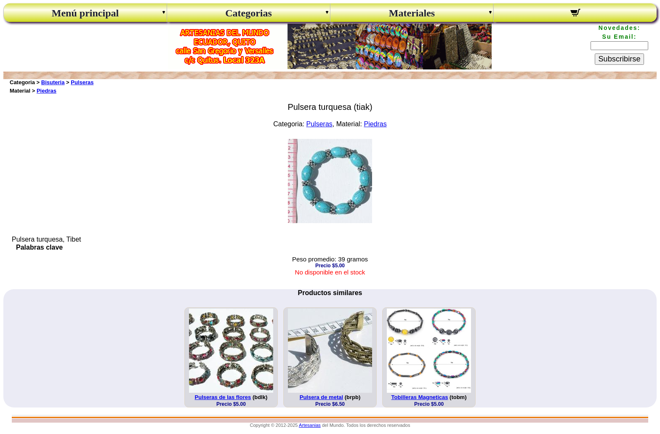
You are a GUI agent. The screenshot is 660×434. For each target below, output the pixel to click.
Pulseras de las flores (223, 397)
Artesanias (310, 425)
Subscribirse (619, 59)
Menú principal (85, 13)
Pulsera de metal (321, 397)
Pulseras (82, 82)
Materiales (412, 13)
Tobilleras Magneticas (419, 397)
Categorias (248, 13)
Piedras (46, 91)
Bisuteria (53, 82)
